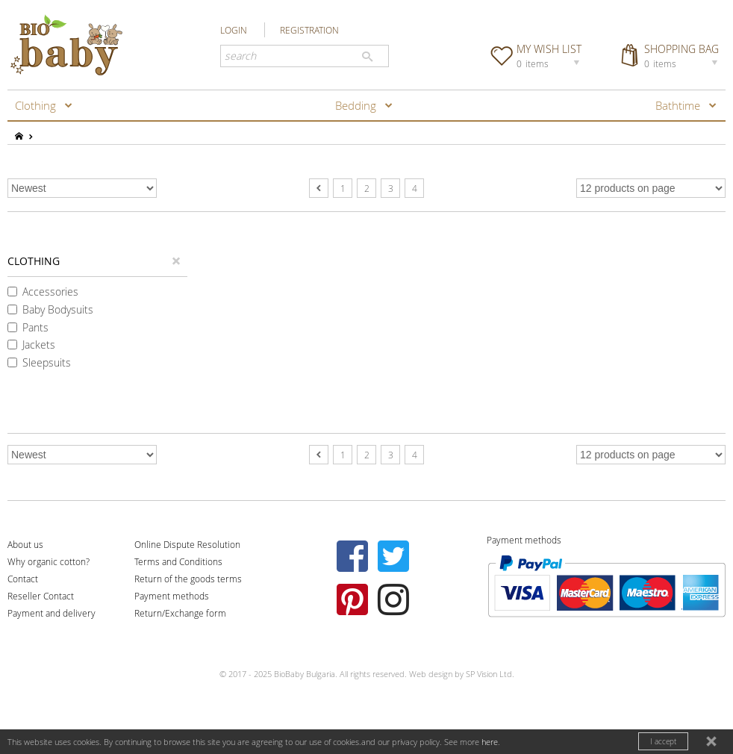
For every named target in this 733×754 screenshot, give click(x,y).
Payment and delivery (51, 613)
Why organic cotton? (48, 561)
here (489, 741)
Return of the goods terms (188, 579)
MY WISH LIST (550, 55)
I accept (663, 742)
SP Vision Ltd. (490, 673)
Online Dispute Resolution (187, 544)
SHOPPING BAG (683, 55)
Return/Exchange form (180, 613)
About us (25, 544)
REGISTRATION (309, 30)
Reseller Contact (40, 596)
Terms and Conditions (178, 561)
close (713, 743)
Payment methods (171, 596)
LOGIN (233, 30)
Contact (22, 579)
